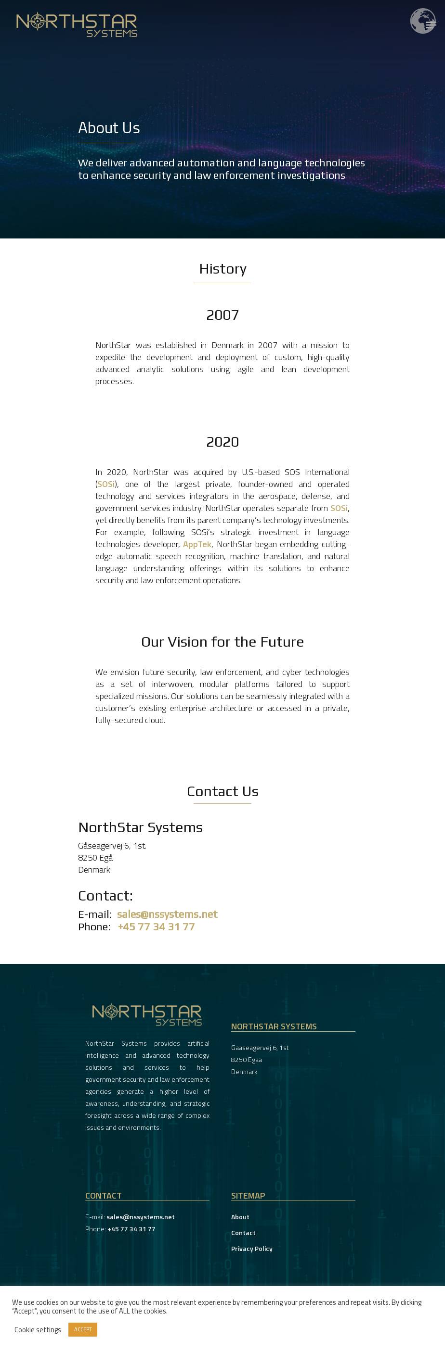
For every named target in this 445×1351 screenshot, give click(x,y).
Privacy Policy (252, 1248)
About (240, 1217)
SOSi (106, 483)
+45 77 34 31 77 (156, 926)
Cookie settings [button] (37, 1330)
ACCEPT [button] (83, 1329)
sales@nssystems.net (167, 914)
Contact (243, 1232)
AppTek (197, 544)
